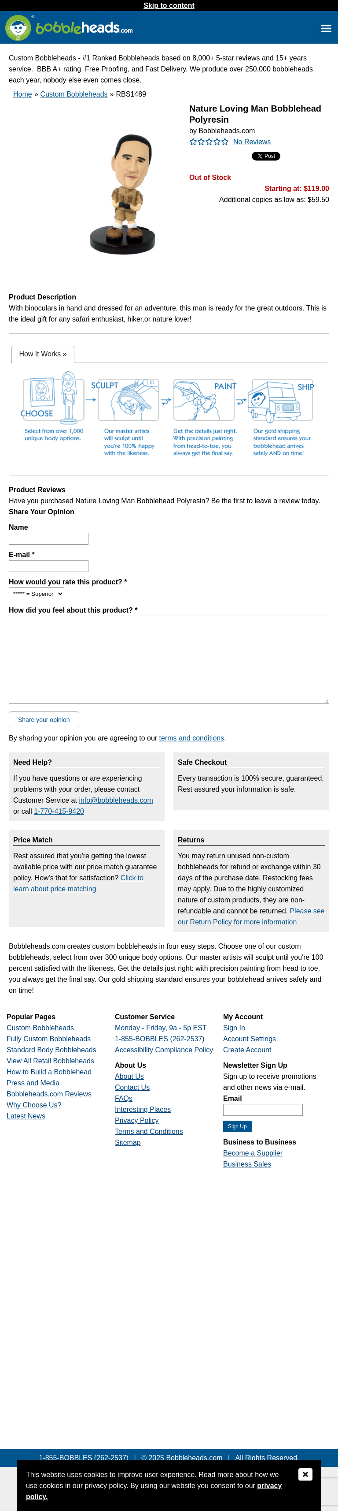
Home (22, 94)
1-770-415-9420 (59, 811)
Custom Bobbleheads (74, 94)
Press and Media (33, 1083)
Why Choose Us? (34, 1105)
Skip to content (169, 5)
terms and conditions (191, 738)
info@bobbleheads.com (116, 800)
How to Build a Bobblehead (49, 1072)
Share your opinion (44, 719)
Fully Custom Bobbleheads (49, 1039)
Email (232, 1098)
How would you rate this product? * (68, 582)
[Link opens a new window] (326, 28)
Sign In (234, 1028)
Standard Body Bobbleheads (51, 1050)
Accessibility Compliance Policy (164, 1050)
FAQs (123, 1098)
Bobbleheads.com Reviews (49, 1094)
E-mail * (22, 554)
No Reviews (252, 142)
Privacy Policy (137, 1120)
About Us (129, 1076)
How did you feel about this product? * (73, 610)
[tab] (42, 354)
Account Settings (249, 1039)
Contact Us (132, 1087)
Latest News (26, 1116)
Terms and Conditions (149, 1131)
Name (18, 527)
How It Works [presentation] (42, 354)
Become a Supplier (253, 1153)
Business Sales (247, 1164)
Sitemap (128, 1142)
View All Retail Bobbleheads (50, 1061)
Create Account (247, 1050)
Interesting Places (143, 1109)
